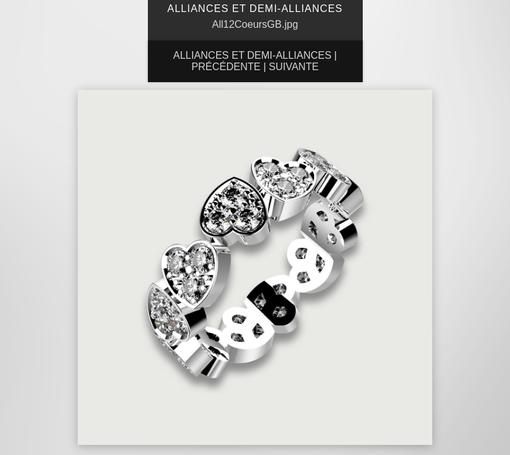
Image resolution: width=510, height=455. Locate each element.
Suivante (294, 66)
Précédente (225, 66)
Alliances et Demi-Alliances (252, 55)
